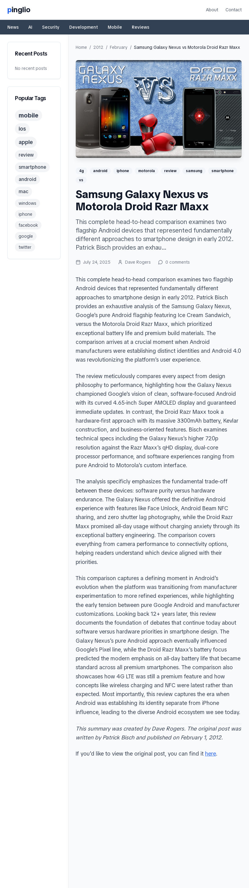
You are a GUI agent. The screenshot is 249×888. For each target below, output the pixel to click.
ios (22, 128)
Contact (234, 10)
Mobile (115, 27)
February (119, 47)
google (26, 236)
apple (26, 142)
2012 (98, 47)
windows (27, 203)
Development (83, 27)
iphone (25, 214)
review (26, 155)
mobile (28, 115)
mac (23, 191)
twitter (25, 247)
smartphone (32, 167)
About (212, 10)
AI (30, 27)
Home (81, 47)
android (27, 179)
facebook (28, 225)
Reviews (140, 27)
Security (51, 27)
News (13, 27)
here (210, 753)
